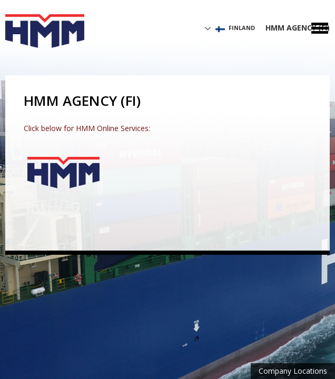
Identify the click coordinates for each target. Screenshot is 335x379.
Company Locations (293, 371)
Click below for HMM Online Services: (87, 128)
